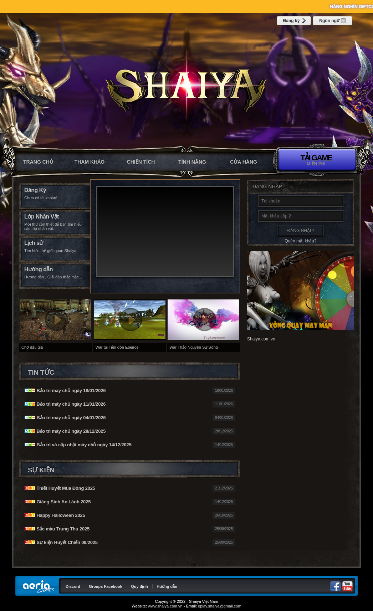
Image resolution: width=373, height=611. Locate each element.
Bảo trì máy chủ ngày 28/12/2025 (65, 431)
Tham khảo (89, 162)
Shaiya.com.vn (261, 339)
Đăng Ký (35, 190)
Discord (73, 586)
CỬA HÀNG (243, 162)
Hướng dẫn (38, 269)
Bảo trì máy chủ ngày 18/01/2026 (65, 390)
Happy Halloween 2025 (55, 515)
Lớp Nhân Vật (41, 217)
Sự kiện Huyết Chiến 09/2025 (61, 542)
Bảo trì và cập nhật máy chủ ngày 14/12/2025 (78, 444)
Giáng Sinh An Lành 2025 (58, 501)
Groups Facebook (105, 586)
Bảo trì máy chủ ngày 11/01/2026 (65, 404)
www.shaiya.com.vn (165, 606)
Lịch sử (33, 243)
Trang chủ (38, 162)
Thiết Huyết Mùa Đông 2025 (60, 488)
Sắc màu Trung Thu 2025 (57, 529)
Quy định (139, 586)
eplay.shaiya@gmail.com (219, 606)
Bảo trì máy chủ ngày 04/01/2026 (65, 417)
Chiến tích (141, 162)
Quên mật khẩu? (300, 240)
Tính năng (192, 162)
